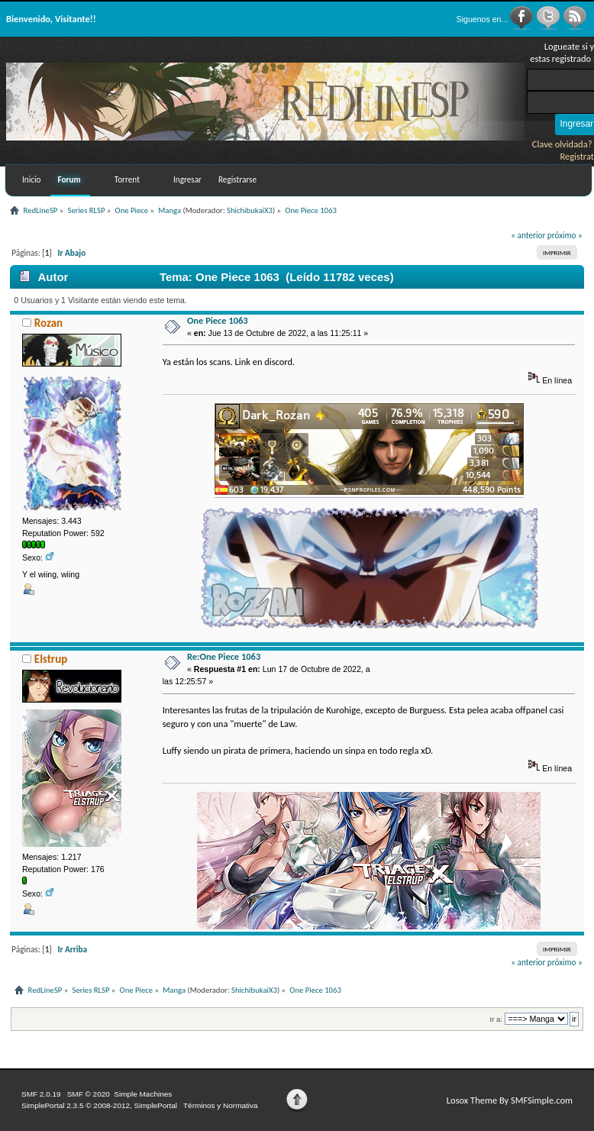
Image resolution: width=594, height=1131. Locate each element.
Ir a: (496, 1019)
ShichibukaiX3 (250, 210)
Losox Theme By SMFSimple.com (510, 1100)
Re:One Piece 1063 (223, 656)
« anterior (528, 235)
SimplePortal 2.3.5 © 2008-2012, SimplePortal (99, 1105)
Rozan (48, 323)
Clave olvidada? (562, 144)
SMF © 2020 (88, 1094)
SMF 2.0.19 (41, 1094)
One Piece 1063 (217, 320)
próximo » (565, 235)
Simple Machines (143, 1094)
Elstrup (50, 659)
